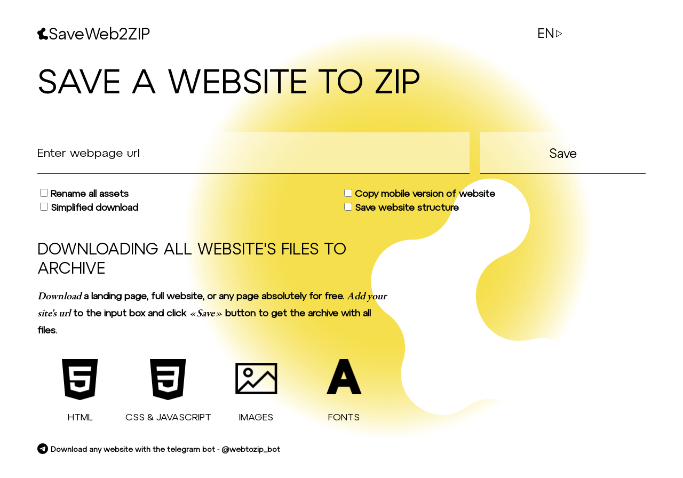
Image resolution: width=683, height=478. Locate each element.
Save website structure (401, 207)
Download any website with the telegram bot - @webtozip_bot (158, 448)
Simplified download (89, 207)
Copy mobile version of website (419, 193)
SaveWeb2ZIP (93, 33)
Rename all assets (84, 193)
